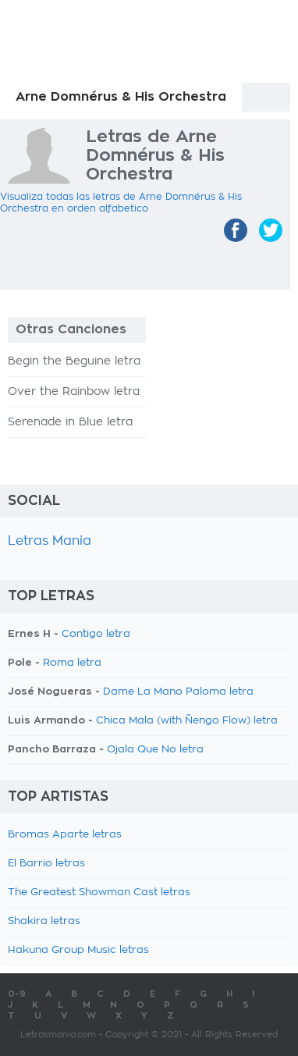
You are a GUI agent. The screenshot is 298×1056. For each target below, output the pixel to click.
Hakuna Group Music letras (78, 950)
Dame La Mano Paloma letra (178, 692)
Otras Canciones (71, 329)
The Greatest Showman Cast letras (99, 892)
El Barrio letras (46, 864)
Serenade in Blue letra (70, 422)
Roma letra (72, 663)
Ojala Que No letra (155, 750)
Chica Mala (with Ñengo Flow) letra (187, 721)
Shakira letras (44, 921)
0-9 (17, 994)
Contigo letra (96, 634)
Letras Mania (49, 541)
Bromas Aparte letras (65, 835)
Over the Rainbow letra (74, 391)
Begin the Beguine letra (74, 361)
